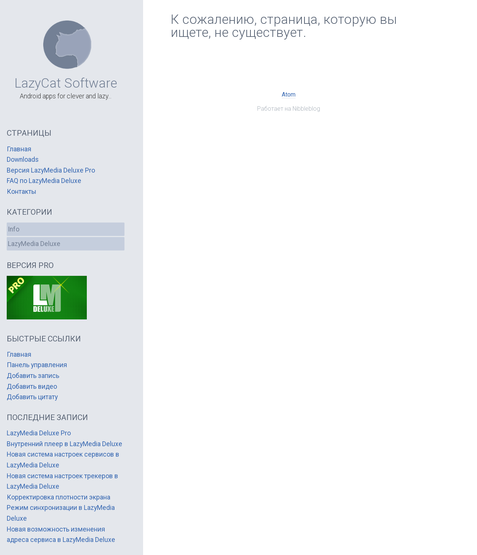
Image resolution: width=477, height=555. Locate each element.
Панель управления (37, 365)
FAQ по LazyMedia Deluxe (44, 181)
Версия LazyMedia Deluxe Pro (51, 170)
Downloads (23, 159)
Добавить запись (33, 375)
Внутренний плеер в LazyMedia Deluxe (64, 444)
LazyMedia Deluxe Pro (39, 433)
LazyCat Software (66, 83)
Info (13, 229)
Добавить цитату (32, 397)
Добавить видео (32, 386)
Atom (289, 94)
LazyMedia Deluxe (34, 243)
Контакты (21, 191)
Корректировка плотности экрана (58, 497)
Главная (19, 149)
